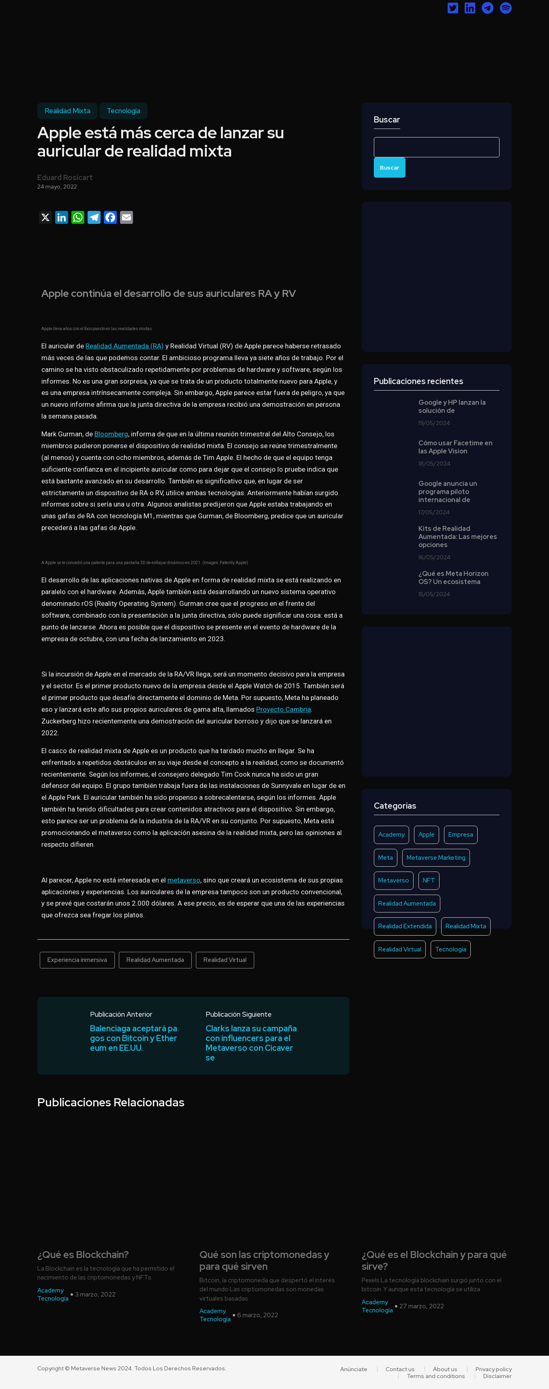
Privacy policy (494, 1369)
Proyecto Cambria (283, 709)
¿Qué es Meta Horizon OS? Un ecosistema (453, 578)
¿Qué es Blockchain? (83, 1255)
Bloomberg (111, 434)
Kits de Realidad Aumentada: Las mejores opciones (457, 537)
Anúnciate (353, 1369)
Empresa (460, 835)
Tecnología (123, 110)
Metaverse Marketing (436, 858)
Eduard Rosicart (65, 177)
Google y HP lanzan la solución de (452, 407)
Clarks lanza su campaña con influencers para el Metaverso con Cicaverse (251, 1043)
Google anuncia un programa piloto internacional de (447, 492)
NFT (429, 880)
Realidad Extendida (405, 926)
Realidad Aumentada (155, 960)
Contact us (400, 1369)
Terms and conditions (436, 1376)
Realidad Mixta (67, 110)
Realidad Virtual (225, 960)
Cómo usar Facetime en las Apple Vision (455, 447)
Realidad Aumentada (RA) (125, 346)
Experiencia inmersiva (77, 960)
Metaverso (393, 880)
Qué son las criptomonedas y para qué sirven (264, 1261)
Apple (426, 835)
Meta (385, 858)
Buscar (387, 120)
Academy (391, 835)
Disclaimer (497, 1376)
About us (445, 1369)
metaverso (183, 880)
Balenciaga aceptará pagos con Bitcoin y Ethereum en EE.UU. (133, 1038)
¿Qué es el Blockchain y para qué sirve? (434, 1261)
